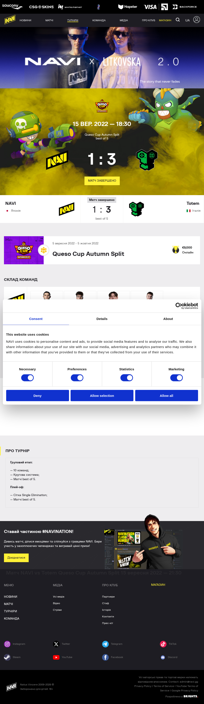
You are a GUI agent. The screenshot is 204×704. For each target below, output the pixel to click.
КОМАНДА (11, 618)
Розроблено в (181, 696)
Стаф (105, 603)
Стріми (57, 610)
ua (187, 20)
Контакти (108, 616)
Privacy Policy (142, 686)
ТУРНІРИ (10, 611)
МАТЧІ (8, 604)
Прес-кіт (107, 623)
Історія (106, 610)
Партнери (108, 596)
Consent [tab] (36, 319)
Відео (56, 603)
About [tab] (168, 319)
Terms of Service (163, 686)
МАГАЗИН (158, 584)
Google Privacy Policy (185, 690)
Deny (38, 395)
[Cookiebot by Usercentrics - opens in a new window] (178, 306)
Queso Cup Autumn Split (88, 254)
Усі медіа (58, 596)
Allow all (166, 395)
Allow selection (102, 395)
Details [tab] (102, 319)
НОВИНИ (10, 596)
